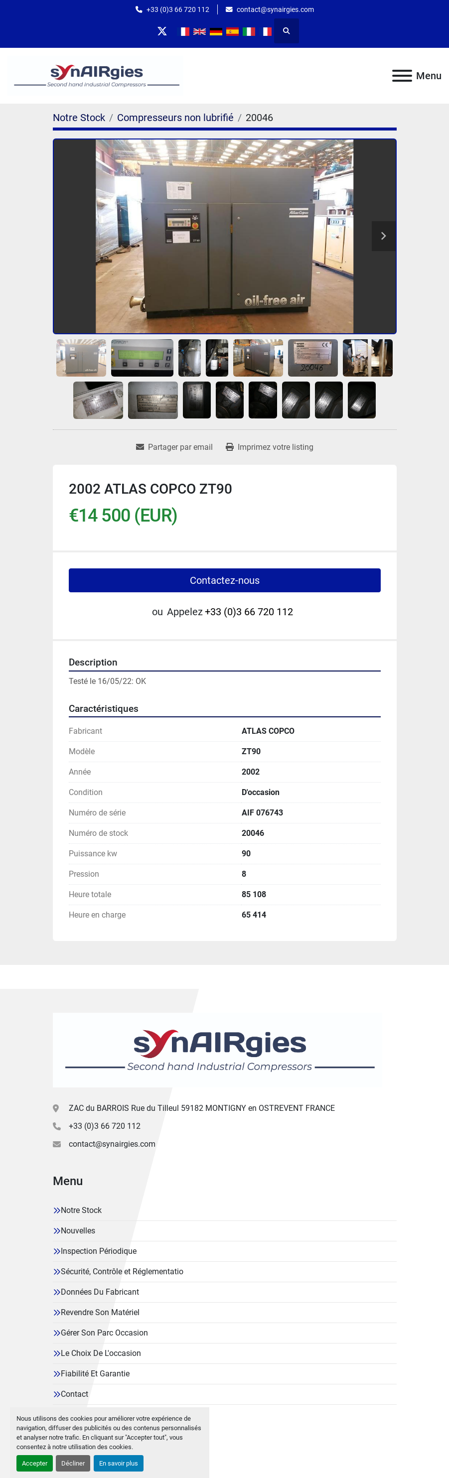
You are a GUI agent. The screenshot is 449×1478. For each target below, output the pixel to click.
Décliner (73, 1463)
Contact (74, 1394)
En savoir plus (118, 1463)
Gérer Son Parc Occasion (104, 1333)
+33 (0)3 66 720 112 (178, 9)
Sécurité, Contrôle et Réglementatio (122, 1271)
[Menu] (402, 76)
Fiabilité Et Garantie (95, 1373)
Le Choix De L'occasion (101, 1353)
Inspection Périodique (99, 1251)
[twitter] (162, 30)
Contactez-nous (225, 580)
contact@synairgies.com (275, 9)
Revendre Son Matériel (100, 1312)
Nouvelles (78, 1230)
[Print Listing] (269, 447)
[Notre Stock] (79, 118)
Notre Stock (81, 1210)
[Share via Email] (174, 447)
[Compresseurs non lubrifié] (175, 118)
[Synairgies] (217, 1049)
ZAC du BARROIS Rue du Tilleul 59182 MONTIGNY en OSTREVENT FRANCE (202, 1108)
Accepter (34, 1463)
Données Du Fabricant (100, 1292)
